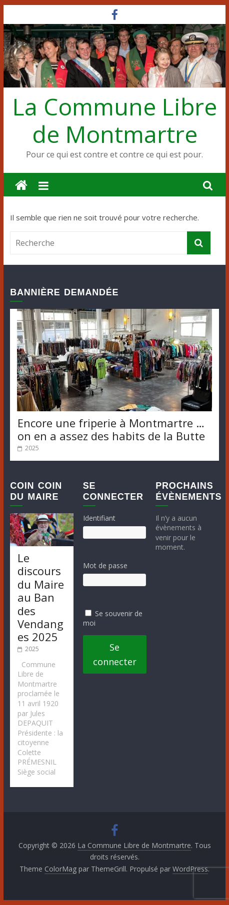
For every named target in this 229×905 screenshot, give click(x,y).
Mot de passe (105, 565)
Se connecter (114, 654)
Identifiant (99, 518)
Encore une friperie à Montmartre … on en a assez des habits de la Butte (111, 429)
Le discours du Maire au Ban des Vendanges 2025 (41, 597)
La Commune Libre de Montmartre (114, 120)
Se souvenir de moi (112, 618)
